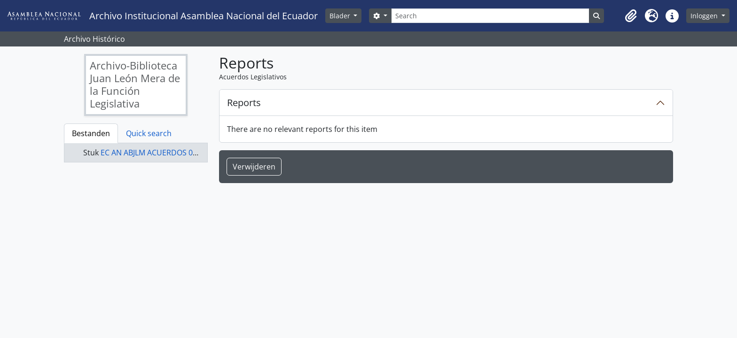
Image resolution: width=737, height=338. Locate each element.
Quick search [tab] (149, 133)
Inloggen (705, 15)
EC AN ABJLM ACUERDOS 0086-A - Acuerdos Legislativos (198, 152)
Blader (340, 15)
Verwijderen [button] (254, 166)
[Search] (490, 15)
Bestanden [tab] (91, 133)
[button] (630, 16)
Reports (244, 102)
